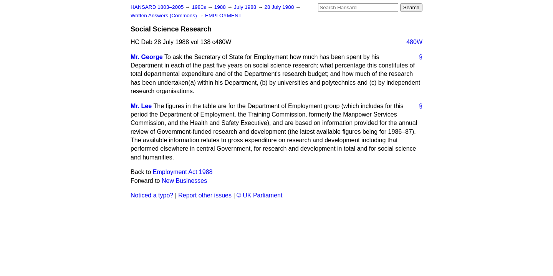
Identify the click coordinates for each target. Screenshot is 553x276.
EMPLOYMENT (223, 15)
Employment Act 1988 (183, 172)
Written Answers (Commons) (165, 15)
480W (414, 42)
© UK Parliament (259, 195)
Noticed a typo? (152, 195)
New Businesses (184, 180)
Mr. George (147, 57)
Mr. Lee (141, 106)
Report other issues (205, 195)
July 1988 (246, 7)
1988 (220, 7)
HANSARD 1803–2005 (157, 7)
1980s (199, 7)
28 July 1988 (279, 7)
